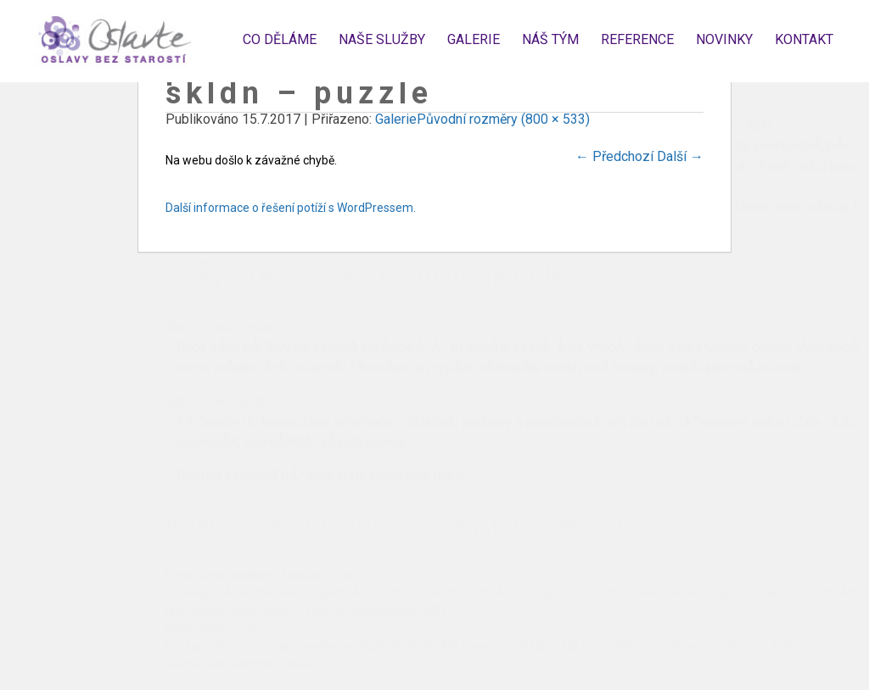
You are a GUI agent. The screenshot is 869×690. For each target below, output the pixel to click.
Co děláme (280, 39)
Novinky (724, 39)
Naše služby (382, 39)
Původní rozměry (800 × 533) (503, 119)
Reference (637, 39)
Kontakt (804, 39)
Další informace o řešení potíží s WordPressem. (290, 207)
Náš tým (550, 39)
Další (680, 156)
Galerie (473, 39)
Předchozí (614, 156)
